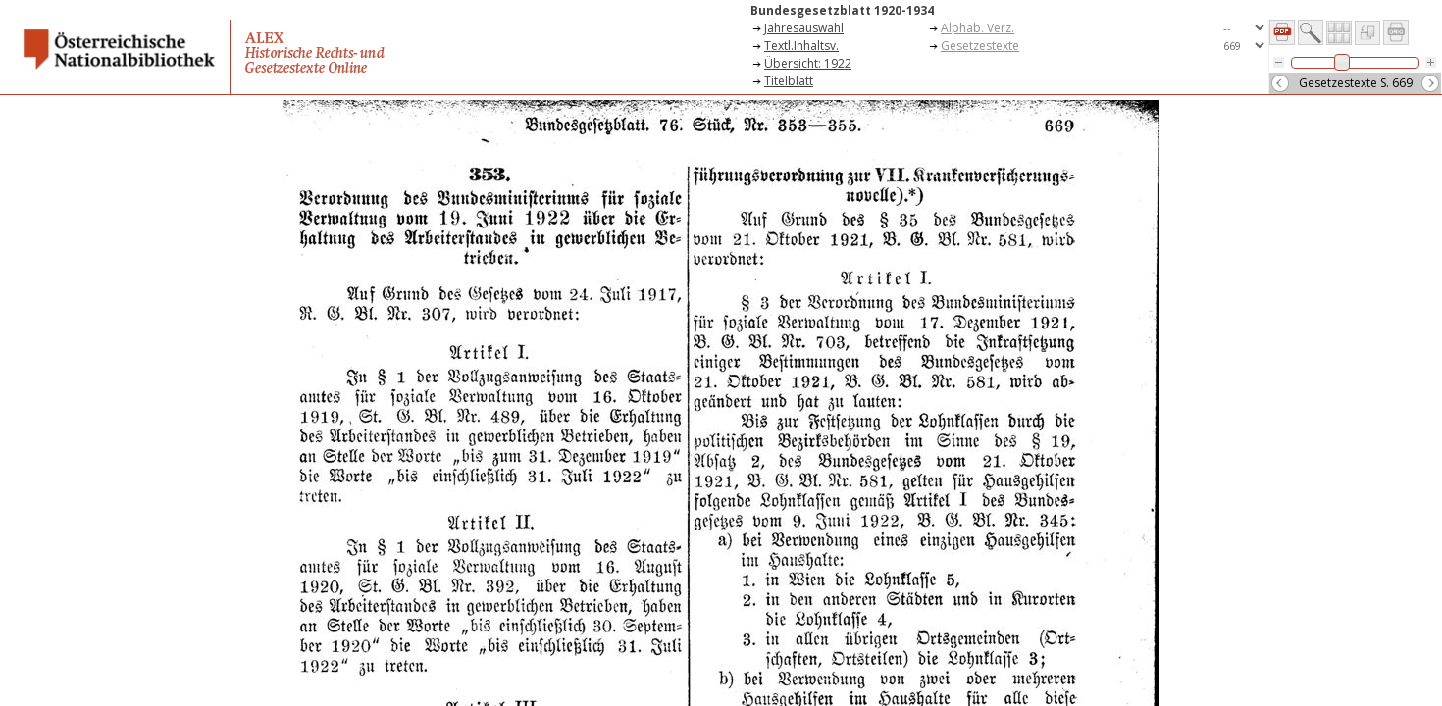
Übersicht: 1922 (807, 63)
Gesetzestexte (980, 45)
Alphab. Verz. (977, 28)
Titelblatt (788, 81)
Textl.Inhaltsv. (801, 45)
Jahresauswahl (804, 28)
